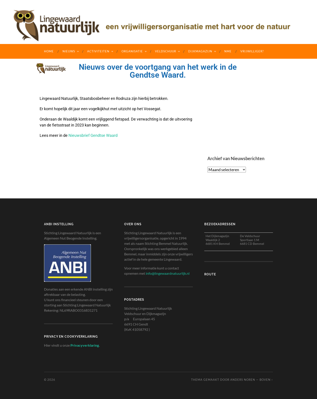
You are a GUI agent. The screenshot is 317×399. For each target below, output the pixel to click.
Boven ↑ (266, 379)
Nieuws (69, 51)
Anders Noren (242, 379)
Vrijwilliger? (252, 51)
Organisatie (132, 51)
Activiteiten (98, 51)
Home (49, 51)
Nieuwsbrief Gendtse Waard (93, 135)
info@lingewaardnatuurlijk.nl (168, 273)
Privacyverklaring (84, 345)
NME (228, 51)
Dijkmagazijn (200, 51)
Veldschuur (165, 51)
